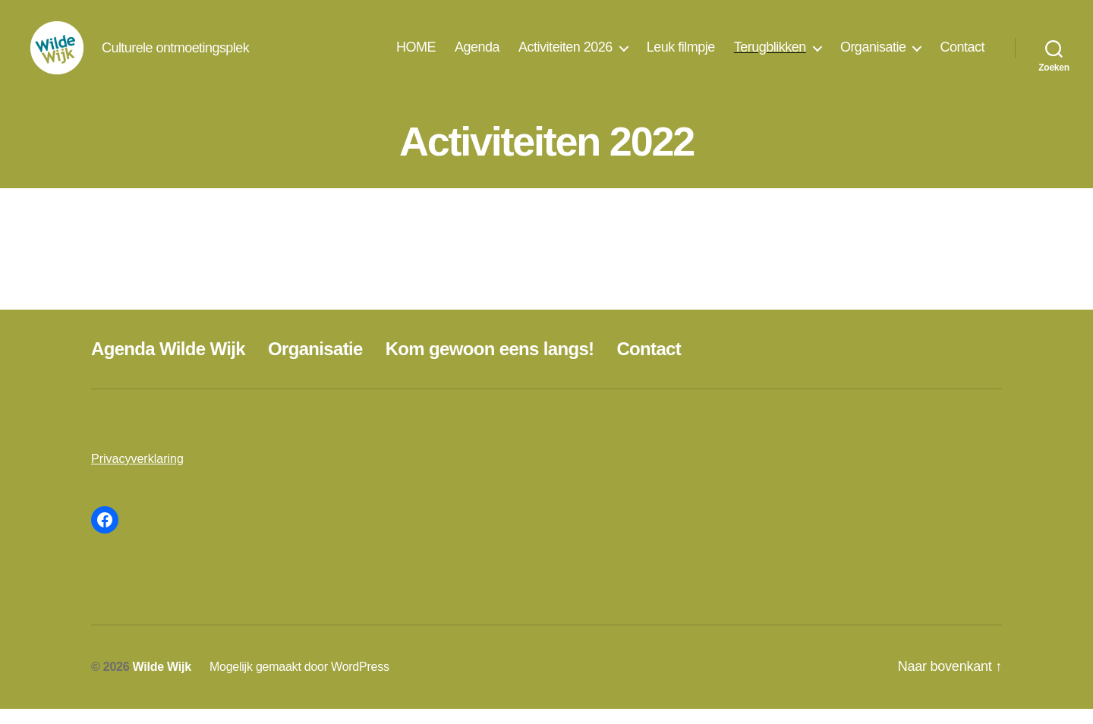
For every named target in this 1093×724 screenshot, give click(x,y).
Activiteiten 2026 (565, 54)
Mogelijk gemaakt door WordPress (299, 681)
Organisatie (873, 54)
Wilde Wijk (162, 681)
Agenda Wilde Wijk (168, 364)
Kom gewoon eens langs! (490, 364)
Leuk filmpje (681, 54)
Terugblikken (770, 54)
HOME (416, 54)
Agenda (477, 54)
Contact (962, 54)
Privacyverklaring (137, 473)
